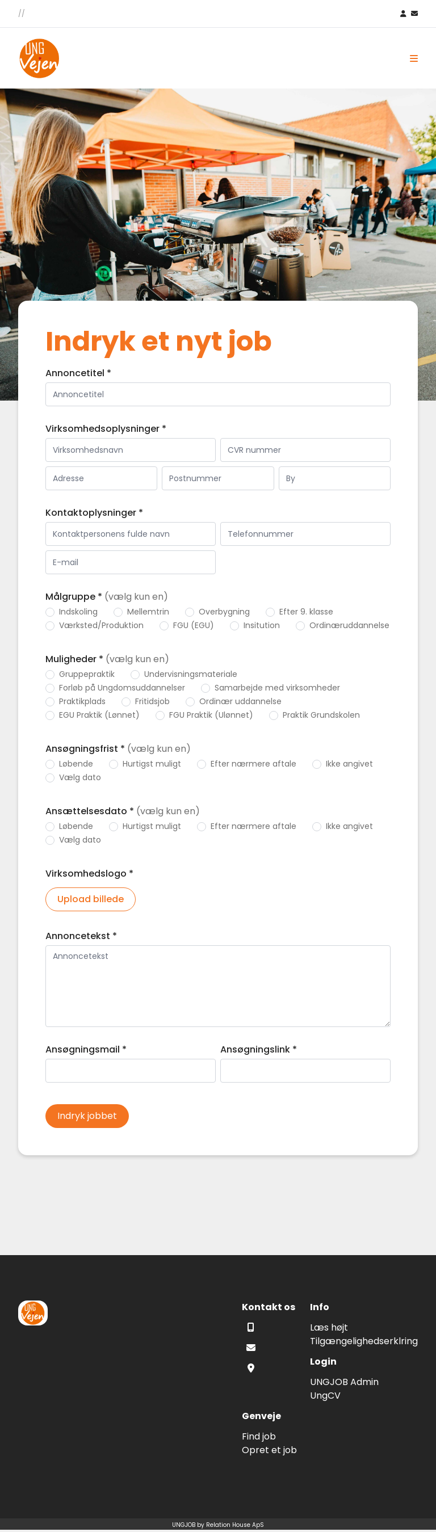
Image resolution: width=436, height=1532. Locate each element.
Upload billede (90, 899)
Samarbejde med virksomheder (277, 687)
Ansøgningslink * (258, 1049)
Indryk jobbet (87, 1115)
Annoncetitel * (78, 373)
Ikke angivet (349, 763)
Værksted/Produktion (101, 625)
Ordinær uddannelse (240, 701)
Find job (259, 1436)
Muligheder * (107, 659)
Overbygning (224, 611)
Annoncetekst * (81, 935)
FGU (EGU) (193, 625)
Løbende (76, 763)
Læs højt (329, 1327)
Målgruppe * (106, 596)
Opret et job (269, 1450)
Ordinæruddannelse (349, 625)
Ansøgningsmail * (86, 1049)
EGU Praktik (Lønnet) (99, 715)
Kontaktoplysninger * (94, 512)
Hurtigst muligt (152, 763)
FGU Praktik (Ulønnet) (211, 715)
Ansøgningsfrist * (118, 748)
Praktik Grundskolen (321, 715)
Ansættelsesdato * (122, 811)
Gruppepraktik (87, 674)
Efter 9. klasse (306, 611)
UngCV (325, 1395)
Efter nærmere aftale (253, 763)
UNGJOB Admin (344, 1381)
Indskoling (78, 611)
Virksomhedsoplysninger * (105, 428)
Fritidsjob (152, 701)
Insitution (262, 625)
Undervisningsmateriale (190, 674)
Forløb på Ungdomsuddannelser (122, 687)
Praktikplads (82, 701)
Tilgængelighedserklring (364, 1341)
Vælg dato (80, 777)
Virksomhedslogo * (89, 873)
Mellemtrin (148, 611)
